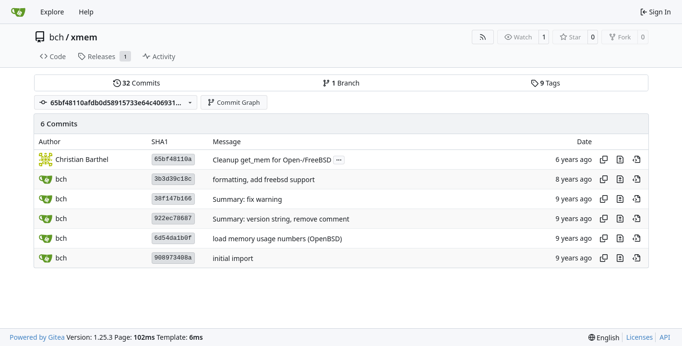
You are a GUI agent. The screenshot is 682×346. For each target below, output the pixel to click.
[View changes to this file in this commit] (620, 159)
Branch (341, 82)
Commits (136, 82)
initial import (233, 258)
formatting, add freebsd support (264, 179)
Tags (545, 82)
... (339, 159)
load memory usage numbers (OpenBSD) (277, 238)
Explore (52, 11)
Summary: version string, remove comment (281, 218)
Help (86, 11)
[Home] (18, 12)
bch (56, 37)
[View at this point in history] (636, 159)
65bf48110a (173, 159)
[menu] (604, 337)
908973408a (173, 257)
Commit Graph (233, 102)
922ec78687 (173, 218)
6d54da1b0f (173, 238)
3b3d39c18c (173, 179)
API (664, 337)
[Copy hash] (604, 159)
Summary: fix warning (247, 199)
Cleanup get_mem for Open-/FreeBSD (272, 159)
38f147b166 (173, 198)
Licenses (639, 337)
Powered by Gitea (37, 337)
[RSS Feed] (483, 37)
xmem (84, 37)
